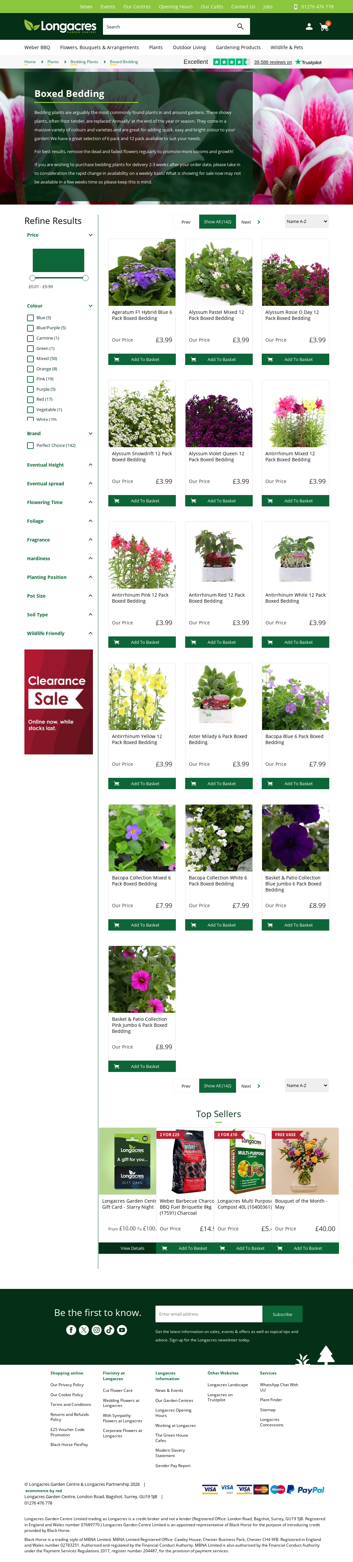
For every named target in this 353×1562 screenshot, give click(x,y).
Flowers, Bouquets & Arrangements (99, 47)
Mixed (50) (46, 358)
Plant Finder (271, 1400)
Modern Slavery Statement (170, 1452)
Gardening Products (238, 47)
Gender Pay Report (173, 1465)
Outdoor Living (189, 47)
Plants (156, 47)
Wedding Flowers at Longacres (121, 1403)
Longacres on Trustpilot (220, 1397)
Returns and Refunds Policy (69, 1417)
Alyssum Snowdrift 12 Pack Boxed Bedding (142, 456)
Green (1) (45, 348)
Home (30, 62)
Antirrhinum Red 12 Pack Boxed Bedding (217, 598)
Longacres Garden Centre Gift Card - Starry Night (130, 1204)
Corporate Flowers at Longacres (122, 1433)
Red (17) (44, 399)
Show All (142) (217, 222)
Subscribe (282, 1314)
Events (108, 6)
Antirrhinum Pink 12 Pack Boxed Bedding (140, 598)
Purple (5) (45, 389)
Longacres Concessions (271, 1422)
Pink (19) (44, 379)
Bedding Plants (84, 62)
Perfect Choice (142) (56, 445)
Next (246, 222)
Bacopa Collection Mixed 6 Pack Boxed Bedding (141, 880)
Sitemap (267, 1410)
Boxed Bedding (124, 62)
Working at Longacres (175, 1425)
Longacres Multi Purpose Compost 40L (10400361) (245, 1204)
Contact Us (243, 6)
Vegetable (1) (49, 409)
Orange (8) (46, 369)
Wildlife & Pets (287, 47)
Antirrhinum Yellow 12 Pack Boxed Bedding (137, 739)
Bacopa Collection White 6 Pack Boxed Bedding (218, 880)
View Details (132, 1248)
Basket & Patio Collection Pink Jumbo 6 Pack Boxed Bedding (139, 1025)
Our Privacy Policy (67, 1385)
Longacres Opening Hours (173, 1412)
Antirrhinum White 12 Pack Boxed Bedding (295, 598)
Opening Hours (176, 6)
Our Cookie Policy (66, 1395)
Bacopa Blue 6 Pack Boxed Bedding (294, 739)
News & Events (169, 1390)
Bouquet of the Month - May (301, 1204)
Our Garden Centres (174, 1400)
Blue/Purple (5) (51, 328)
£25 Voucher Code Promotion (67, 1432)
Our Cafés (212, 6)
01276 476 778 (318, 6)
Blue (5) (43, 318)
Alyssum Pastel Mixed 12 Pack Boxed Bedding (216, 315)
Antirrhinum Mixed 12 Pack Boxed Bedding (290, 456)
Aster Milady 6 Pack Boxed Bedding (218, 739)
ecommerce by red (43, 1490)
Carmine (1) (47, 338)
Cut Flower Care (118, 1390)
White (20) (46, 419)
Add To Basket (136, 359)
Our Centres (137, 6)
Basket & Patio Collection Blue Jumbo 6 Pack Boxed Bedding (293, 883)
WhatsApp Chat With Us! (279, 1387)
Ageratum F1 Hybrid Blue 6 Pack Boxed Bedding (142, 315)
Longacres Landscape (228, 1385)
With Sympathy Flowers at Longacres (122, 1418)
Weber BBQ (37, 47)
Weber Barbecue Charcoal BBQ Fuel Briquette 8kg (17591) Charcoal (189, 1207)
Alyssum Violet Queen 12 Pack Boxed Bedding (216, 456)
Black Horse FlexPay (69, 1444)
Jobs (268, 6)
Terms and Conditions (70, 1404)
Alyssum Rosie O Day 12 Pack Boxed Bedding (292, 315)
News (86, 6)
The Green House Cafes (171, 1437)
